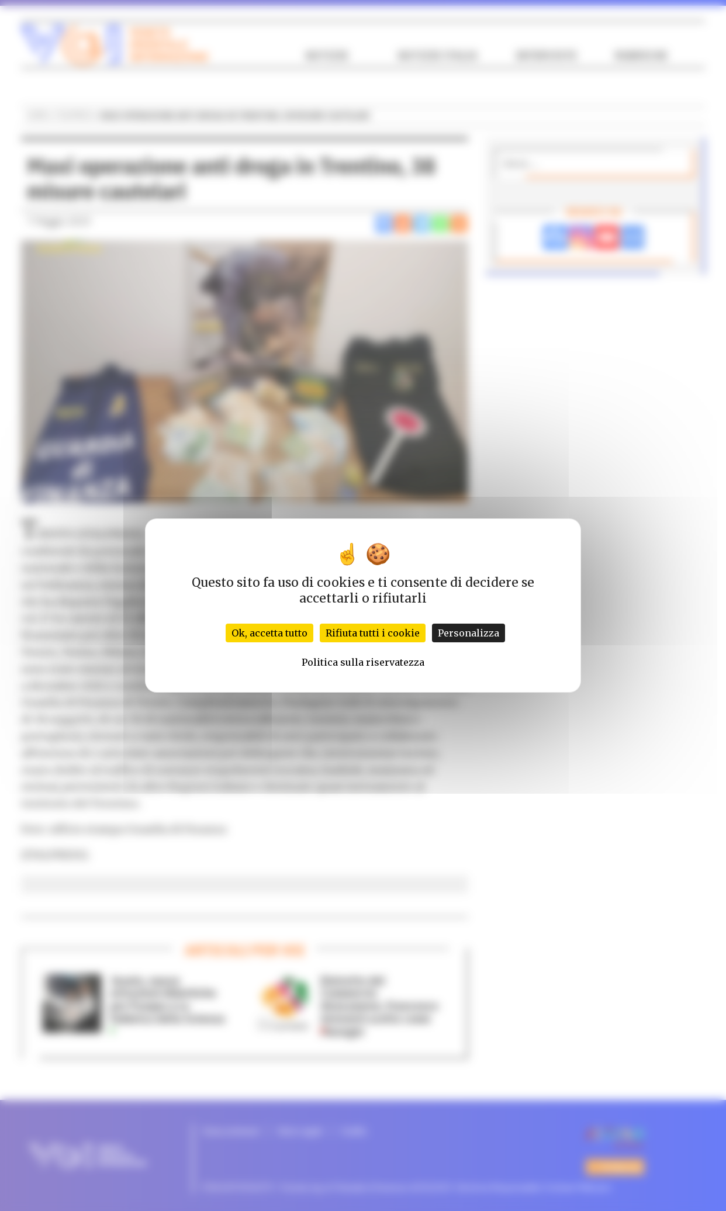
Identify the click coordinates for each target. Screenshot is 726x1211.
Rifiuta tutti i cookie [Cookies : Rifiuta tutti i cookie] (373, 633)
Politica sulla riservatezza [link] (363, 662)
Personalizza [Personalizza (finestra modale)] (468, 633)
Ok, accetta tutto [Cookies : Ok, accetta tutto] (269, 633)
